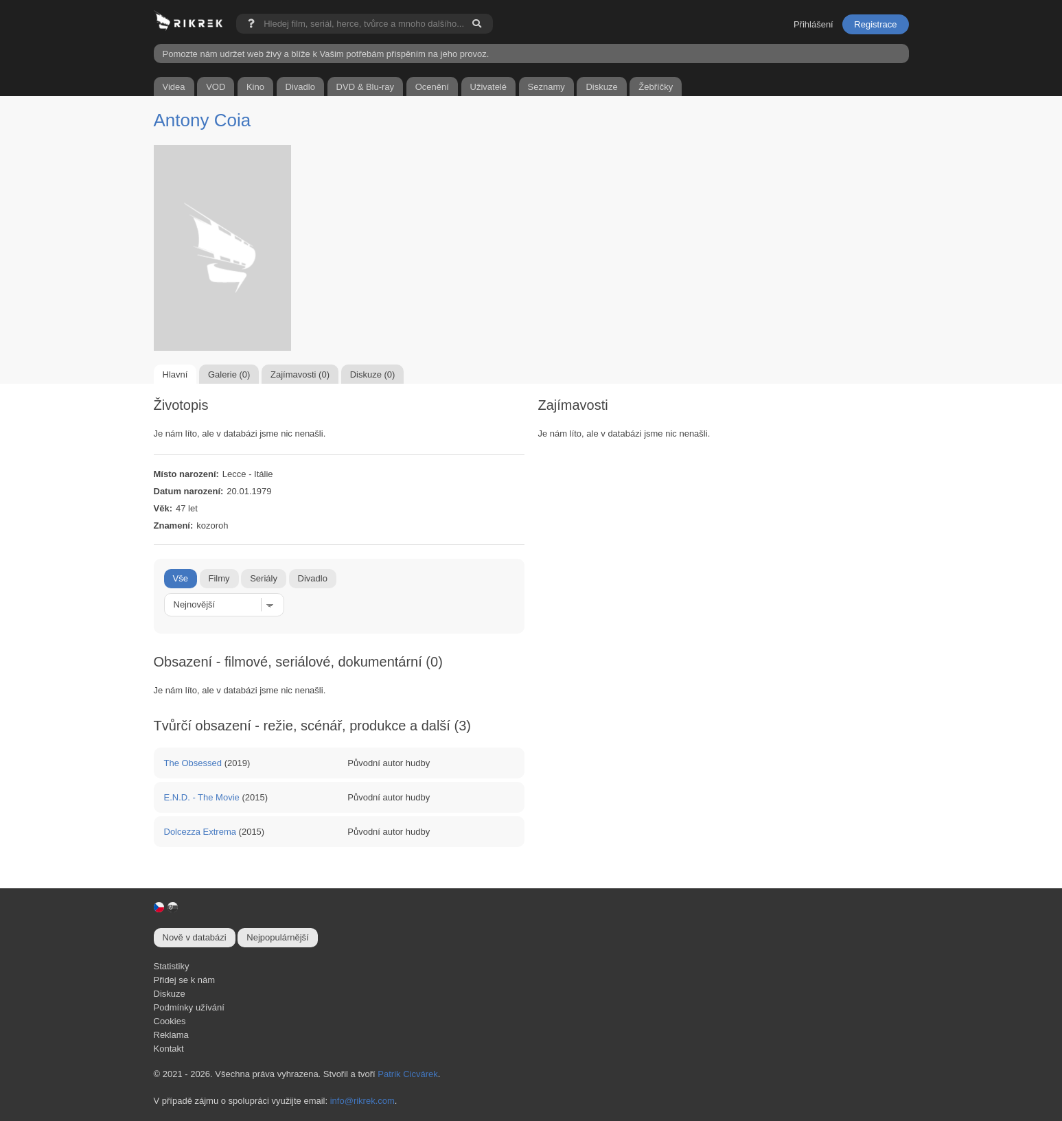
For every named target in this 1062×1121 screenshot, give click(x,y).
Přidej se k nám (185, 980)
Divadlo (312, 578)
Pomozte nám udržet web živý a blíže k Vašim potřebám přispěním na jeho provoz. (326, 54)
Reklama (171, 1035)
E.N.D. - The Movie (202, 797)
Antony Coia (202, 120)
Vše (180, 578)
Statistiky (171, 966)
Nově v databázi (195, 937)
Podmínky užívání (189, 1007)
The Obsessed (193, 763)
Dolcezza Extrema (200, 832)
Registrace (875, 24)
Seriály (263, 578)
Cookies (170, 1021)
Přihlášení (813, 24)
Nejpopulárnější (277, 937)
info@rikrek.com (362, 1101)
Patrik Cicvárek (407, 1074)
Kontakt (169, 1048)
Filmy (219, 578)
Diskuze (169, 994)
